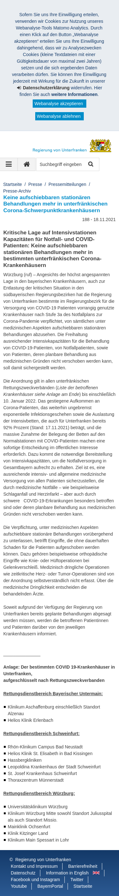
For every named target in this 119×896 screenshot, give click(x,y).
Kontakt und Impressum (34, 866)
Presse (35, 184)
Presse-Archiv (17, 191)
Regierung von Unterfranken (43, 859)
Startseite (12, 184)
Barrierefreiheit (82, 866)
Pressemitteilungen (67, 184)
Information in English (67, 872)
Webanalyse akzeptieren (58, 103)
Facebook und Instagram (35, 879)
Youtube (19, 886)
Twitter (76, 879)
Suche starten (90, 164)
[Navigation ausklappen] (9, 164)
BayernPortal (50, 886)
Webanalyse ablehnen (59, 116)
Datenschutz (23, 872)
